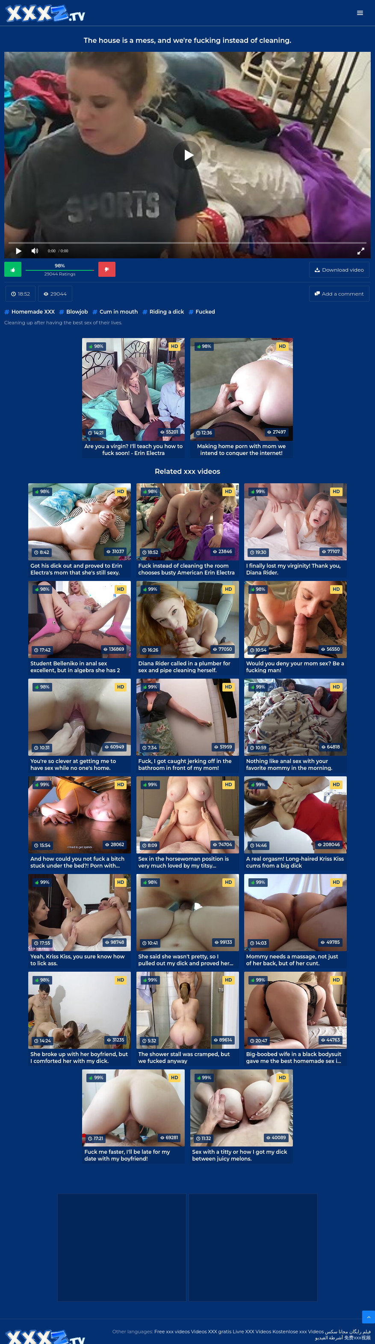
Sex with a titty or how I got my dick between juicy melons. (239, 1155)
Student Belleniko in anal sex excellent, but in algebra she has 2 (75, 666)
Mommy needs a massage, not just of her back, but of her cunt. (292, 959)
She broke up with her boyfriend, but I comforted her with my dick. (79, 1057)
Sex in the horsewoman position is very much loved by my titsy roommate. (184, 862)
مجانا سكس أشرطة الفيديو (331, 1335)
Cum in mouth (119, 311)
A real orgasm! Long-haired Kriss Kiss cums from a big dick (295, 862)
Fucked (206, 311)
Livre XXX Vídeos (252, 1332)
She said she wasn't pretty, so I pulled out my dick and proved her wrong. (184, 959)
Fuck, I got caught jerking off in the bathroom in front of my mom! (185, 764)
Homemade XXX (33, 311)
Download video (343, 269)
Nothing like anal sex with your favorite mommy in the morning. (289, 764)
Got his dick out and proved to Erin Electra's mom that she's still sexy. (76, 569)
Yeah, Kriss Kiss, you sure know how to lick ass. (77, 959)
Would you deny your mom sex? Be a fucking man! (295, 666)
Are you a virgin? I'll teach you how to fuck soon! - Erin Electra (134, 449)
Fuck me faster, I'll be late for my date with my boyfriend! (127, 1155)
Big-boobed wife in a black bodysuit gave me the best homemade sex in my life (294, 1057)
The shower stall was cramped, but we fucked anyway (184, 1057)
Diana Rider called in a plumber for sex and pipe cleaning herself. (184, 666)
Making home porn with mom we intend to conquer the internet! (241, 449)
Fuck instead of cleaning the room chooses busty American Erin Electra (187, 569)
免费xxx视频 (357, 1338)
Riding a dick (167, 311)
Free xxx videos (172, 1332)
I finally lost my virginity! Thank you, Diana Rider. (293, 569)
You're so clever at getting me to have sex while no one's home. (73, 764)
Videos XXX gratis (211, 1332)
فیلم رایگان (360, 1332)
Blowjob (77, 311)
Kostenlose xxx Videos (298, 1332)
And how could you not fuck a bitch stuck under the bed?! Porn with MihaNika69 (77, 862)
